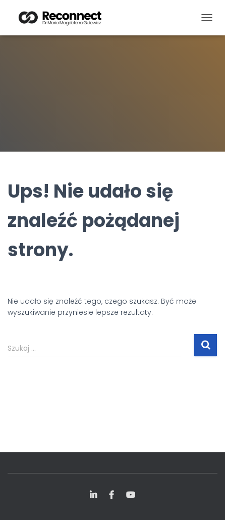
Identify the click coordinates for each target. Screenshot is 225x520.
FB (111, 495)
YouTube (130, 495)
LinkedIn (93, 495)
